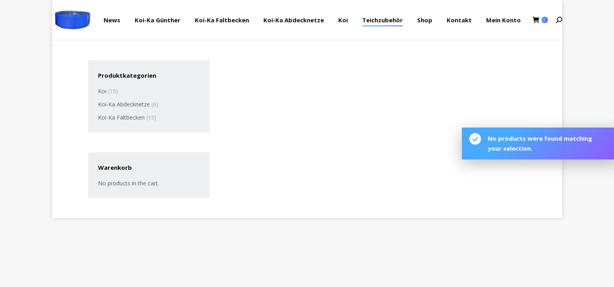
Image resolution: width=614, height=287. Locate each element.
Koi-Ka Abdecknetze (124, 104)
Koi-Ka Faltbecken (121, 117)
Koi (102, 91)
